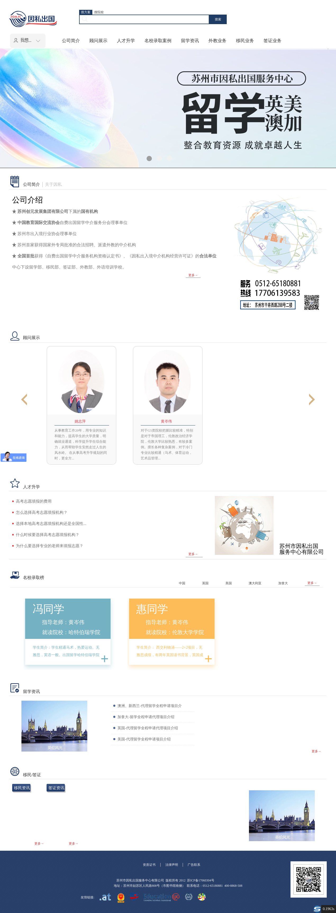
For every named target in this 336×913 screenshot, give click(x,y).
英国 (205, 583)
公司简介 (71, 40)
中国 (182, 583)
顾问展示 (98, 40)
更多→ (193, 275)
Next (312, 400)
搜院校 (99, 12)
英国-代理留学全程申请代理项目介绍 (147, 728)
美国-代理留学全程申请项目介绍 (144, 739)
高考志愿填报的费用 (34, 501)
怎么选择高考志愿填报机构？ (41, 512)
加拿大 (283, 583)
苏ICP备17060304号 (200, 880)
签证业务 (272, 40)
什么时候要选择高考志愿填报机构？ (47, 535)
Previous (24, 400)
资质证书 (149, 865)
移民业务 (245, 40)
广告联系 (194, 865)
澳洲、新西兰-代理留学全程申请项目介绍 (149, 711)
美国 (228, 583)
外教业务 (217, 40)
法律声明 (171, 865)
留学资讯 (190, 40)
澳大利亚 (255, 583)
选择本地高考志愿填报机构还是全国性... (51, 523)
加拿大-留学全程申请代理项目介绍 (145, 717)
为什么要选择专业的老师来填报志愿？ (49, 546)
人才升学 (126, 40)
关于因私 (53, 184)
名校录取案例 (157, 40)
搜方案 (85, 12)
